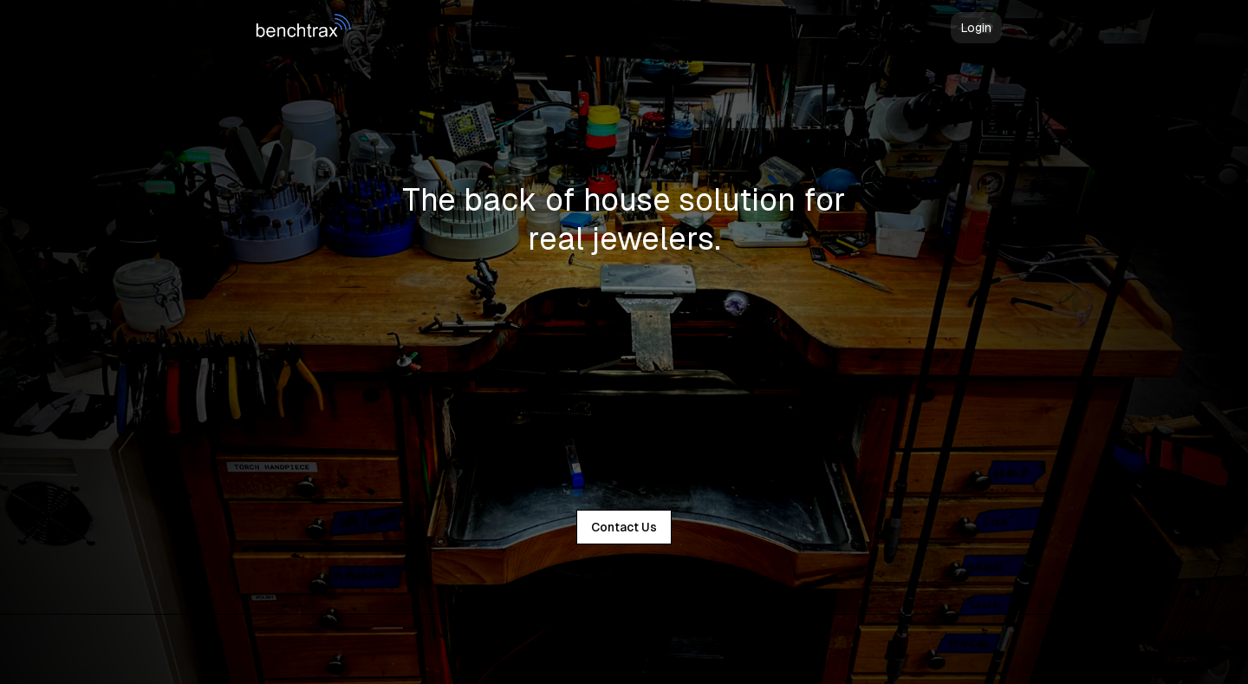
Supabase (656, 649)
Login (976, 28)
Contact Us (624, 527)
